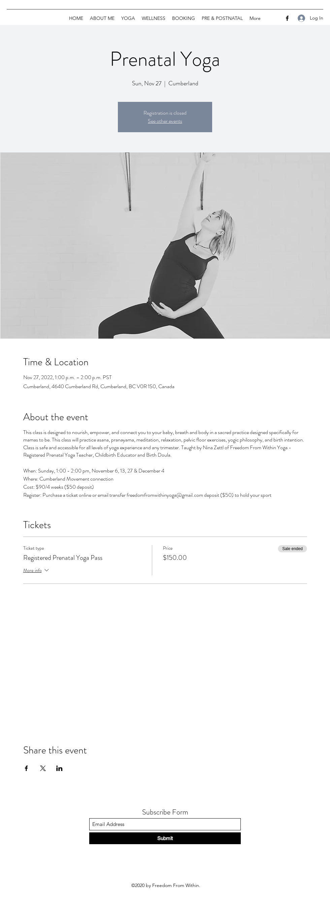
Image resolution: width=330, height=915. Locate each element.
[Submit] (165, 838)
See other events (165, 121)
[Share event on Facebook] (26, 768)
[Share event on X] (43, 768)
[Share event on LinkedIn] (59, 768)
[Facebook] (287, 18)
